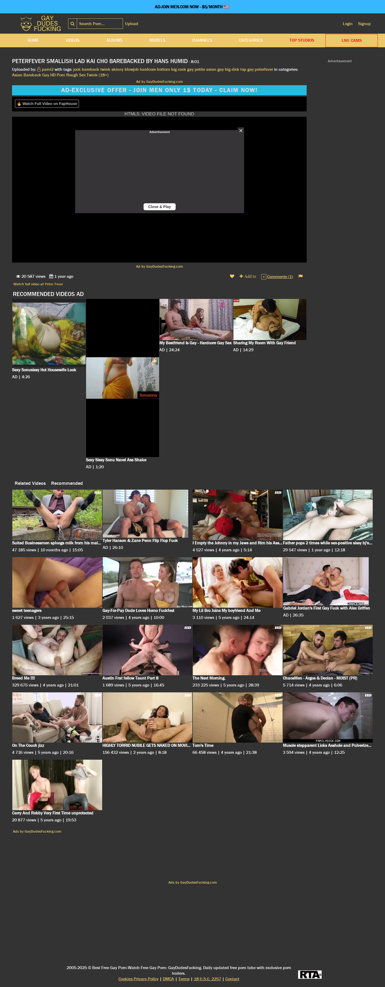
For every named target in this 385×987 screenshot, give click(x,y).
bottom (163, 69)
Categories (251, 40)
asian (211, 69)
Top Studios (302, 40)
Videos (72, 40)
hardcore (148, 69)
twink (105, 69)
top (243, 69)
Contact (232, 979)
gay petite (196, 69)
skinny (117, 69)
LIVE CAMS (352, 40)
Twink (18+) (98, 75)
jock (77, 69)
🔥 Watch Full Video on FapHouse (47, 104)
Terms (184, 979)
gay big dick (228, 69)
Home (33, 40)
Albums (114, 40)
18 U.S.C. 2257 (207, 979)
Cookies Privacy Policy (138, 979)
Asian (17, 75)
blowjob (132, 69)
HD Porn (57, 75)
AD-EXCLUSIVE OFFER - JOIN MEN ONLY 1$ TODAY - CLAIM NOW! (159, 90)
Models (157, 40)
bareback (90, 69)
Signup (364, 23)
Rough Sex (76, 75)
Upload (131, 23)
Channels (202, 40)
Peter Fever (54, 284)
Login (348, 23)
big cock (178, 69)
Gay (45, 75)
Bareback (32, 75)
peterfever (264, 69)
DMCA (168, 979)
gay (250, 69)
